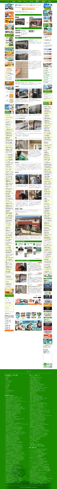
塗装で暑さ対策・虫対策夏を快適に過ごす (9, 164)
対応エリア (7, 388)
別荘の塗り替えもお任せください (47, 99)
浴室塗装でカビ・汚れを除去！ (8, 245)
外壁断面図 (7, 281)
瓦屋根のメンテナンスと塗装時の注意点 (9, 230)
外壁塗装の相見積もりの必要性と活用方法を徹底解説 (12, 438)
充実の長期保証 (8, 385)
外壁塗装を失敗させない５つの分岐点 (47, 113)
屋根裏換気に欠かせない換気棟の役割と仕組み (9, 267)
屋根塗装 (9, 40)
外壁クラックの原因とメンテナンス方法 (9, 169)
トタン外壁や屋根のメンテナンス (8, 225)
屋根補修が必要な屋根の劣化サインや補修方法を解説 (36, 426)
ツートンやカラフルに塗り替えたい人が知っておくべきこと (48, 46)
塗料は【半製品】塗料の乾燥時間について (9, 272)
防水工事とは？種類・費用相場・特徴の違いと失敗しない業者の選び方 (15, 456)
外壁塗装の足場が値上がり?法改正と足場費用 (48, 174)
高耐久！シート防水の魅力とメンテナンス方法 (9, 264)
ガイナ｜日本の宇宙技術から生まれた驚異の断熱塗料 (36, 463)
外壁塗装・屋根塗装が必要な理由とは (10, 415)
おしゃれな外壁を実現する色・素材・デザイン (47, 240)
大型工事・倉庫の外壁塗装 (33, 440)
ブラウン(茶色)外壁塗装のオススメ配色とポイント (47, 255)
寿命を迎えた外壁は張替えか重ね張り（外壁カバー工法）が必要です (38, 398)
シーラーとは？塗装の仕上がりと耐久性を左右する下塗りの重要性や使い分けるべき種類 (41, 478)
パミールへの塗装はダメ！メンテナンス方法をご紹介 (47, 220)
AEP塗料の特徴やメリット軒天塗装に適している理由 (47, 272)
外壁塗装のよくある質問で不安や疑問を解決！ (47, 108)
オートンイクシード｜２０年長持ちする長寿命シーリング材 (37, 465)
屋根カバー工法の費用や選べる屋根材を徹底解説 (9, 142)
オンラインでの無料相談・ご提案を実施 (47, 106)
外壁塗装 (9, 38)
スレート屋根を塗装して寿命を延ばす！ (35, 439)
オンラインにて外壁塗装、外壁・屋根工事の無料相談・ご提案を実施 (38, 403)
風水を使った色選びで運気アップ (48, 37)
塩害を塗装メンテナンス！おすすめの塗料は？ (9, 269)
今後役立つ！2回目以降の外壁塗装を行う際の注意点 (36, 399)
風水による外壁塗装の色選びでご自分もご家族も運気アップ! (13, 404)
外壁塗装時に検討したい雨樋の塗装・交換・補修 (9, 206)
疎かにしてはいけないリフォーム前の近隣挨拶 (47, 133)
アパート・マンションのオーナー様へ (47, 96)
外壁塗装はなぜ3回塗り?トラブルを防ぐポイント (9, 189)
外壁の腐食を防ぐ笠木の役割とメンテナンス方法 (9, 203)
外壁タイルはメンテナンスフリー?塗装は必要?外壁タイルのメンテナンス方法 (39, 411)
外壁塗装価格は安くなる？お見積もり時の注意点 (9, 135)
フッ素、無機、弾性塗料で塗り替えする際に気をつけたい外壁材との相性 (15, 452)
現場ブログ (7, 378)
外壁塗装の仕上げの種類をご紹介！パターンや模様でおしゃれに (14, 482)
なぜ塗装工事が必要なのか (9, 117)
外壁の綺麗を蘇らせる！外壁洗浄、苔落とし (47, 211)
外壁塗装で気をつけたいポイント (9, 186)
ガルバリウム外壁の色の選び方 (47, 150)
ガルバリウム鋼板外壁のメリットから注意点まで (47, 147)
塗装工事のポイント (8, 119)
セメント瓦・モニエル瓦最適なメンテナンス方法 (9, 233)
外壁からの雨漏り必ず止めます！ (34, 391)
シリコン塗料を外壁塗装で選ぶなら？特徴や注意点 (9, 159)
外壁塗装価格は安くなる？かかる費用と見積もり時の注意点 (37, 388)
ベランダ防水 (9, 45)
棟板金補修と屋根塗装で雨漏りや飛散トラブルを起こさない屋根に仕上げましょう (16, 454)
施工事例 (19, 20)
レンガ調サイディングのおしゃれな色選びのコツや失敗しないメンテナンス (15, 431)
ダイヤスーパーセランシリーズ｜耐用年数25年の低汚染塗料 (37, 454)
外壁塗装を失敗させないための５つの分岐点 (11, 402)
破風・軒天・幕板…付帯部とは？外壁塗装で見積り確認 (37, 416)
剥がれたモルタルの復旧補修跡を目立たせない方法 (9, 174)
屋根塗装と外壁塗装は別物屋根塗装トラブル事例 (9, 184)
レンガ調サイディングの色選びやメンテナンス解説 (9, 172)
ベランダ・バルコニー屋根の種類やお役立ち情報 (9, 254)
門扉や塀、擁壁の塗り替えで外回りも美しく (35, 400)
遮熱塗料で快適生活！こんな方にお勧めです (35, 457)
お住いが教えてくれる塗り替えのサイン (9, 122)
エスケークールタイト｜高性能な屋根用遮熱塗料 (36, 456)
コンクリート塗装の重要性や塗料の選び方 (9, 250)
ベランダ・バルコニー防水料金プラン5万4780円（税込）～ (37, 385)
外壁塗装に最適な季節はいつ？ (9, 152)
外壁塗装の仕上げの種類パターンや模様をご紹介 (47, 262)
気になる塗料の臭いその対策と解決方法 (47, 135)
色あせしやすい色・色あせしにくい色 (47, 43)
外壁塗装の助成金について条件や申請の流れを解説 (36, 404)
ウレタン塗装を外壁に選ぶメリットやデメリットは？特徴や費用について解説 (39, 468)
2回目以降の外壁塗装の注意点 (46, 152)
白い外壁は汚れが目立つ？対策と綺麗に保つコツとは (47, 250)
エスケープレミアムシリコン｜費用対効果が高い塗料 (36, 455)
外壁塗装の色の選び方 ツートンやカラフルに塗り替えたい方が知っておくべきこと (16, 401)
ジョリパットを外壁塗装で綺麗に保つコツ (47, 203)
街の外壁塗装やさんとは (9, 376)
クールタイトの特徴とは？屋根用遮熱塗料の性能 (47, 267)
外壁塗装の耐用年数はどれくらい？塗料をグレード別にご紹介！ (14, 426)
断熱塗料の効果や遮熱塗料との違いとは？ (47, 223)
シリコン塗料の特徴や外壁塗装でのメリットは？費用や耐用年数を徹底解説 (39, 466)
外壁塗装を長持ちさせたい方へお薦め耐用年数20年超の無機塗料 (38, 477)
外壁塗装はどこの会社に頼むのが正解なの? (11, 443)
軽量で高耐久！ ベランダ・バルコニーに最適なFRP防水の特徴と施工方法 (15, 457)
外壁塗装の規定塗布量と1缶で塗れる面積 (47, 208)
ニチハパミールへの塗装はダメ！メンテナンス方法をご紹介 (13, 464)
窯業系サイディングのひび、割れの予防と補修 (47, 186)
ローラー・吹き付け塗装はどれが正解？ (47, 206)
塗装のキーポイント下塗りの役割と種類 (47, 157)
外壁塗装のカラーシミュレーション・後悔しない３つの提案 (13, 403)
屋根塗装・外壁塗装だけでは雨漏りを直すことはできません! (13, 413)
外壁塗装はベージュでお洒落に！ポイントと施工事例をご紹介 (13, 477)
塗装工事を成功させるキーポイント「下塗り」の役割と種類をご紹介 (38, 479)
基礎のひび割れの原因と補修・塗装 (46, 233)
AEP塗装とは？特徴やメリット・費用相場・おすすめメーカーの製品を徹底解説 (40, 470)
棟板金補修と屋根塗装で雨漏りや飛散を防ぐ (9, 252)
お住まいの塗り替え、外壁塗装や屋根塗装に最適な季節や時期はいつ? (14, 428)
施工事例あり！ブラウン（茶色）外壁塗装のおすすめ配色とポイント (14, 478)
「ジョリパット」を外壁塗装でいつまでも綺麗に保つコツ (13, 451)
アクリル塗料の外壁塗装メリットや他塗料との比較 (9, 155)
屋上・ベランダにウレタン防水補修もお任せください (9, 262)
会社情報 (7, 387)
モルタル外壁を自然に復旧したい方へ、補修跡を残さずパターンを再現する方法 (16, 432)
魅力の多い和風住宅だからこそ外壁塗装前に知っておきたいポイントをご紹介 (39, 412)
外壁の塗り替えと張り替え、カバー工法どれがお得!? (47, 140)
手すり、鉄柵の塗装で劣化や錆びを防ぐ (9, 240)
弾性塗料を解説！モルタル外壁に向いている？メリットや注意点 (14, 480)
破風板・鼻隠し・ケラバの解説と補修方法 (9, 194)
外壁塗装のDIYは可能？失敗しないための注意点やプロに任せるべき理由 (15, 418)
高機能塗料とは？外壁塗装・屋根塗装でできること (9, 182)
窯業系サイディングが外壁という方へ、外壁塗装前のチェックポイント (39, 482)
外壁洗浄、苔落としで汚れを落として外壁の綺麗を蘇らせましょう (38, 436)
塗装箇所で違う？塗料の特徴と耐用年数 (47, 155)
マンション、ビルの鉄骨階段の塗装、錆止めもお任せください (38, 428)
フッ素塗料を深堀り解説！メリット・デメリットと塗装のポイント (14, 479)
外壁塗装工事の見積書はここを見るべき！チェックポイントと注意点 (38, 387)
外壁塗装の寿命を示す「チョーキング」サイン (9, 167)
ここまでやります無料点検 (33, 378)
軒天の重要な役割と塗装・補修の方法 (8, 196)
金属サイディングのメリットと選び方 (8, 223)
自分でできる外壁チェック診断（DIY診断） (11, 417)
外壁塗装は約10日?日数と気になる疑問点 (47, 130)
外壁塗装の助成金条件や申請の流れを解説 (47, 111)
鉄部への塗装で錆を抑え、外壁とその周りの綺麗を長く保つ (37, 427)
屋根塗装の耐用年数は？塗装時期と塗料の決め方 (47, 237)
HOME (16, 20)
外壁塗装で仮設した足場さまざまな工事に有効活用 (47, 172)
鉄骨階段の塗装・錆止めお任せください (9, 237)
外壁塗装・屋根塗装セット (9, 43)
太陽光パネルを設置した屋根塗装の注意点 (47, 216)
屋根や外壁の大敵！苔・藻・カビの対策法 (47, 213)
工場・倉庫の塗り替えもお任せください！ (47, 94)
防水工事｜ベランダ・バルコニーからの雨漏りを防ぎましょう (38, 402)
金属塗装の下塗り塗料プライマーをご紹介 (47, 160)
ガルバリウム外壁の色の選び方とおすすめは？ (11, 425)
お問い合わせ (7, 307)
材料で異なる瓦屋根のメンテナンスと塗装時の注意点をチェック (38, 414)
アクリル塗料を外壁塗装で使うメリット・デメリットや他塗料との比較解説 (39, 467)
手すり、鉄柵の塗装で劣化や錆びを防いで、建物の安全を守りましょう (39, 429)
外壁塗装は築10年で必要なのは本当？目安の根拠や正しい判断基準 (14, 406)
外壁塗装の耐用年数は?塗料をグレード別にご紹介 (9, 147)
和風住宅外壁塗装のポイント (47, 198)
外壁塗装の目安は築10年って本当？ (8, 124)
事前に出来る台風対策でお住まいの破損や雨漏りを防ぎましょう (14, 466)
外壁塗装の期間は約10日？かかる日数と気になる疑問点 (13, 405)
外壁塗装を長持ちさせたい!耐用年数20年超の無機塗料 (48, 164)
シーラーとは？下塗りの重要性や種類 (47, 162)
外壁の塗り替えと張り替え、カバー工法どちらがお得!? (13, 419)
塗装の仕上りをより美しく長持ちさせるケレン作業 (9, 179)
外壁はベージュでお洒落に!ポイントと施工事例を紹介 (48, 252)
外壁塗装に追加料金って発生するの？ (47, 116)
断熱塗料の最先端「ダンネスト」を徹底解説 (47, 225)
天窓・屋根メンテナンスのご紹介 (9, 201)
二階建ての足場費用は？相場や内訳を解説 (47, 177)
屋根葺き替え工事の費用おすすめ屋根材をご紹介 (9, 140)
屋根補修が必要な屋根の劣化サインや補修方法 (9, 213)
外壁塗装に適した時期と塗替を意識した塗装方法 (9, 150)
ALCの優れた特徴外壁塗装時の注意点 (8, 276)
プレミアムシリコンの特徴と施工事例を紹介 (47, 264)
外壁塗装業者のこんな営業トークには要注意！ (47, 179)
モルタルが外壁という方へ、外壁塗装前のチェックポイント (37, 481)
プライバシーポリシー (9, 305)
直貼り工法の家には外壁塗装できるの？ (47, 189)
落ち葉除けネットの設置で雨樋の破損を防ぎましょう (36, 425)
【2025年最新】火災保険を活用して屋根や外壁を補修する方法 (38, 390)
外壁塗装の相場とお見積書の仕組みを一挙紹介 (36, 386)
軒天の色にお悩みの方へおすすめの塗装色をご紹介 (9, 198)
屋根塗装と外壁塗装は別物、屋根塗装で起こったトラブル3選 (13, 441)
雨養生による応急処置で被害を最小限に (47, 230)
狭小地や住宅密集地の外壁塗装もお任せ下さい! (9, 220)
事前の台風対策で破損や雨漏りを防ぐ (47, 228)
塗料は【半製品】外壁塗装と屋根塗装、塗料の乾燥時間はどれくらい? (14, 444)
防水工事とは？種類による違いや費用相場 (9, 257)
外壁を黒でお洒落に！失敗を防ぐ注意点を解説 (47, 247)
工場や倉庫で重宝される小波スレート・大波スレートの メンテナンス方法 (15, 453)
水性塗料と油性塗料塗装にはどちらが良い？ (47, 194)
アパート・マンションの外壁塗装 (34, 441)
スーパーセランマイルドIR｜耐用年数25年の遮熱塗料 (36, 452)
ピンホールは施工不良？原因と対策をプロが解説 (9, 177)
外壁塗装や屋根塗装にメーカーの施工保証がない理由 (47, 167)
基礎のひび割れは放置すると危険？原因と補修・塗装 (12, 468)
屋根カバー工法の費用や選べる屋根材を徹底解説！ (36, 397)
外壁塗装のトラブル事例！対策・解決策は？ (47, 235)
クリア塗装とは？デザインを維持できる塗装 (9, 162)
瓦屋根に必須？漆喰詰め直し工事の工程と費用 (36, 413)
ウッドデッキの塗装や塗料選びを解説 (9, 242)
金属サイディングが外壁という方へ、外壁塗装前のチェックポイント (38, 483)
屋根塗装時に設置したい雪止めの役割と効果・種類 (9, 208)
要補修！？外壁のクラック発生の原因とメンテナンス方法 (13, 430)
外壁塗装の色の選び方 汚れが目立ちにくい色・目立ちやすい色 (13, 400)
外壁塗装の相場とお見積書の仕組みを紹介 (47, 121)
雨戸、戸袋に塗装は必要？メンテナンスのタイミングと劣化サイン (38, 435)
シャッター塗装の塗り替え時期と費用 (8, 247)
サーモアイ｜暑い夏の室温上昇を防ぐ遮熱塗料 (36, 451)
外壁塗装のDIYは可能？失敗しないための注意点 (47, 181)
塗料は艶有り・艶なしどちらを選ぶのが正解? (47, 191)
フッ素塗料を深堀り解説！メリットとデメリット (47, 257)
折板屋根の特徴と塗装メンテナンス (8, 228)
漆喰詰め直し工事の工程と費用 (47, 201)
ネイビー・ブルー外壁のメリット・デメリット (47, 242)
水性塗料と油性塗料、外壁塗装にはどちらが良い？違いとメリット (38, 476)
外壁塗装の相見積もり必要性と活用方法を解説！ (47, 118)
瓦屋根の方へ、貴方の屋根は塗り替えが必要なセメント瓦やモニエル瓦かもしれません (41, 415)
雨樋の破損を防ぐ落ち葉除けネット (8, 211)
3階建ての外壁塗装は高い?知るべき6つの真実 (48, 138)
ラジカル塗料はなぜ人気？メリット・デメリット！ (47, 269)
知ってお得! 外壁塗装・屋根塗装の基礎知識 (11, 414)
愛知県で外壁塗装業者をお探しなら (10, 390)
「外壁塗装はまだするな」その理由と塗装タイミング (9, 129)
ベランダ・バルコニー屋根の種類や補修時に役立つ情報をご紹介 (14, 455)
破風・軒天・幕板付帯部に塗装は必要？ (9, 191)
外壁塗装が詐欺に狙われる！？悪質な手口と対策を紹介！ (13, 439)
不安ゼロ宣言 (7, 386)
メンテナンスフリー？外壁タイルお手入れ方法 (47, 196)
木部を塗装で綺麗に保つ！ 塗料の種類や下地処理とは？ (13, 463)
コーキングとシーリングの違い (9, 274)
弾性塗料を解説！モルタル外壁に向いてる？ (47, 259)
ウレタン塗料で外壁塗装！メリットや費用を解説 (9, 157)
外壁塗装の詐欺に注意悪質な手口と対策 (47, 128)
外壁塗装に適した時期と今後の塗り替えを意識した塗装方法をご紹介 (14, 427)
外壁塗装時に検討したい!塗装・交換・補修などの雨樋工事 (37, 423)
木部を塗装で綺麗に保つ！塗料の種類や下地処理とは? (48, 218)
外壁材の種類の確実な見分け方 (46, 142)
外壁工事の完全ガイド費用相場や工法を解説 (9, 133)
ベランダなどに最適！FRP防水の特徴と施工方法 (9, 259)
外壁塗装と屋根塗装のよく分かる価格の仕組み (36, 377)
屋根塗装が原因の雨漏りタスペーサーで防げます (9, 218)
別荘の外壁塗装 (32, 442)
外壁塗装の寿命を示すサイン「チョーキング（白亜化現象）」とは (14, 429)
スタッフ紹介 (7, 300)
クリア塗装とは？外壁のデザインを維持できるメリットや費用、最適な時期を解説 (40, 469)
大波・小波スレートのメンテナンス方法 (9, 286)
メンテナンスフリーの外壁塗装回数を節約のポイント (47, 145)
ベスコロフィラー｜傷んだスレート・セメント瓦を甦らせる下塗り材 (38, 453)
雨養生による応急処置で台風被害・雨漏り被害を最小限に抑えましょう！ (15, 467)
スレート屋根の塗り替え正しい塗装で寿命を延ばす (9, 216)
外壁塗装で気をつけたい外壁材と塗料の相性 (9, 284)
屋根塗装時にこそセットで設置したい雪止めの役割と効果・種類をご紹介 (39, 424)
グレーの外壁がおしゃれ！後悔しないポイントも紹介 (47, 245)
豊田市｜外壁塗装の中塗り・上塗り (35, 281)
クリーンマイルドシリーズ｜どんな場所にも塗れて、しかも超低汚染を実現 (39, 464)
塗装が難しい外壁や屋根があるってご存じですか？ (47, 184)
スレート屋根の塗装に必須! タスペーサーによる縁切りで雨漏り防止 (14, 442)
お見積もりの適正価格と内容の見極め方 (47, 125)
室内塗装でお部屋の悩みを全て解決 (34, 401)
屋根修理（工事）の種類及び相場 (8, 138)
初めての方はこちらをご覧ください (34, 376)
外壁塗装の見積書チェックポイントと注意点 (47, 123)
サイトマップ (7, 310)
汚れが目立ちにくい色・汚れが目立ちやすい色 (48, 40)
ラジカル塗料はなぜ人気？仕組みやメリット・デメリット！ (13, 481)
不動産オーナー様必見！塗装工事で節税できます (47, 169)
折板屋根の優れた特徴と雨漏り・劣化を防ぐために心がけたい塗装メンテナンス (40, 410)
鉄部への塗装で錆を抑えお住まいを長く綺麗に (9, 235)
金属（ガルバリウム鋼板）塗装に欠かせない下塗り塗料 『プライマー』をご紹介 (40, 480)
